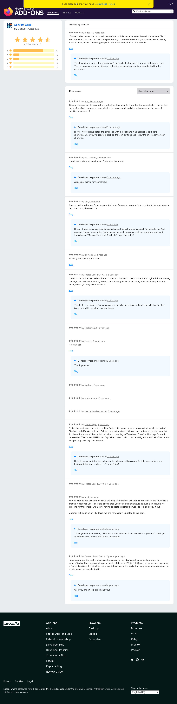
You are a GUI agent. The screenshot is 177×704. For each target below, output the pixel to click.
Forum (50, 660)
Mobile (92, 633)
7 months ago (104, 157)
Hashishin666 (91, 328)
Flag (71, 48)
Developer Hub (55, 644)
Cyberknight (91, 424)
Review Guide (54, 671)
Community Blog (56, 655)
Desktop (93, 628)
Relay (134, 639)
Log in (170, 3)
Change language (139, 688)
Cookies (19, 681)
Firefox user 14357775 (96, 274)
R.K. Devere (90, 157)
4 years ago (113, 484)
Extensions (53, 12)
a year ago (94, 201)
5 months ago (96, 101)
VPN (134, 633)
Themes (67, 12)
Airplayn (88, 385)
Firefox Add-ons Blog (59, 633)
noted (31, 689)
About (50, 628)
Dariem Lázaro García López (98, 556)
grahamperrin (91, 398)
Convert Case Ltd (28, 28)
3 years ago (98, 32)
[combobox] (152, 11)
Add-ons (51, 622)
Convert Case (22, 24)
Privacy (7, 681)
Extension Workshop (58, 639)
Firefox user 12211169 (95, 484)
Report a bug (54, 666)
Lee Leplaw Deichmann (96, 411)
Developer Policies (57, 650)
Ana (86, 101)
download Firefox (106, 4)
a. (85, 497)
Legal (30, 681)
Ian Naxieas (90, 255)
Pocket (135, 650)
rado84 (88, 32)
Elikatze (88, 341)
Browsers (136, 628)
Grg (86, 201)
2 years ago (99, 341)
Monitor (136, 644)
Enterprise (94, 639)
